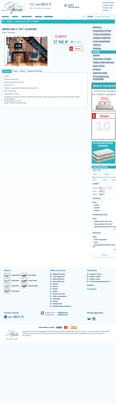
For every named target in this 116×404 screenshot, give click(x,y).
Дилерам (38, 17)
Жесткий (96, 210)
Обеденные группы (59, 274)
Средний (96, 208)
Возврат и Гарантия (34, 71)
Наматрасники (57, 304)
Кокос (95, 242)
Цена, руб (97, 170)
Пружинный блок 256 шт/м (102, 221)
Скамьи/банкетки (58, 279)
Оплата (22, 71)
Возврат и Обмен (108, 5)
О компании (48, 17)
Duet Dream (15, 280)
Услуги (15, 71)
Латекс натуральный (100, 240)
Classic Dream (15, 275)
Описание (7, 71)
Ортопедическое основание (62, 306)
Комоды (55, 286)
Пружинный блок (100, 215)
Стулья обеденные (58, 277)
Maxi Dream (32, 275)
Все (95, 202)
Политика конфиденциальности (99, 281)
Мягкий (96, 205)
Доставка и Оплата (109, 3)
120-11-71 (43, 4)
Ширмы (9, 21)
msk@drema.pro (62, 313)
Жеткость (97, 198)
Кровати (55, 301)
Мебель (15, 17)
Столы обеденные (58, 281)
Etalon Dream (33, 280)
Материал (97, 233)
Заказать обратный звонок (73, 6)
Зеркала (55, 284)
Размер (96, 184)
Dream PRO (15, 286)
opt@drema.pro (63, 315)
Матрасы (5, 17)
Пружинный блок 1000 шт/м (102, 224)
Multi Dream (15, 291)
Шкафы (55, 291)
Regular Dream (33, 286)
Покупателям (27, 17)
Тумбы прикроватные (60, 296)
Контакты (106, 10)
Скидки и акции (108, 8)
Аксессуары (56, 299)
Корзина (90, 17)
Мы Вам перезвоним (95, 313)
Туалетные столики (59, 294)
